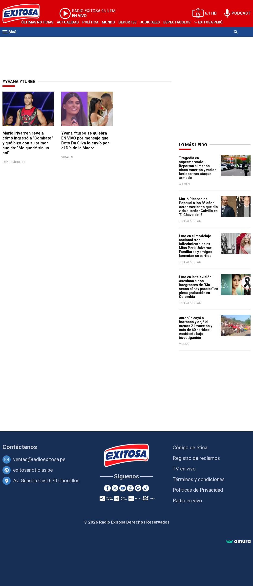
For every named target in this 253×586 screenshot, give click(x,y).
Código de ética (190, 447)
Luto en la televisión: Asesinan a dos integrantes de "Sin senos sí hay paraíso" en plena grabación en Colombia (198, 287)
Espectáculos (176, 22)
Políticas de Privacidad (198, 490)
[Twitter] (115, 488)
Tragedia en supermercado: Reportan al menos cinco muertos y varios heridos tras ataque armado (197, 168)
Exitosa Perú (210, 22)
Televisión (31, 41)
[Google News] (138, 488)
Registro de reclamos (196, 458)
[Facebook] (107, 488)
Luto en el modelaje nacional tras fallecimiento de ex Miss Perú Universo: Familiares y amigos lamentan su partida (195, 246)
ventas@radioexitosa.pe (39, 459)
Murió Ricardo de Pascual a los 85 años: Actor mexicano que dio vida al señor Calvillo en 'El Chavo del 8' (198, 207)
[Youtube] (122, 488)
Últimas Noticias (37, 22)
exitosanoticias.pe (33, 470)
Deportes (127, 22)
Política (90, 22)
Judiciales (150, 22)
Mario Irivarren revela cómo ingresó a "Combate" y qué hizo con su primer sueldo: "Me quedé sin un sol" (27, 143)
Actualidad (68, 22)
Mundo (108, 22)
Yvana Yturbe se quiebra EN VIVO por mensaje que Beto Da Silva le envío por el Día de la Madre (85, 140)
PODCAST (241, 13)
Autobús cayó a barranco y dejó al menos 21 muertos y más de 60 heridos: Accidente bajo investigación (195, 328)
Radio (49, 41)
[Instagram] (130, 488)
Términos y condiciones (199, 479)
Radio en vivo (187, 501)
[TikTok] (145, 488)
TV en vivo (184, 469)
